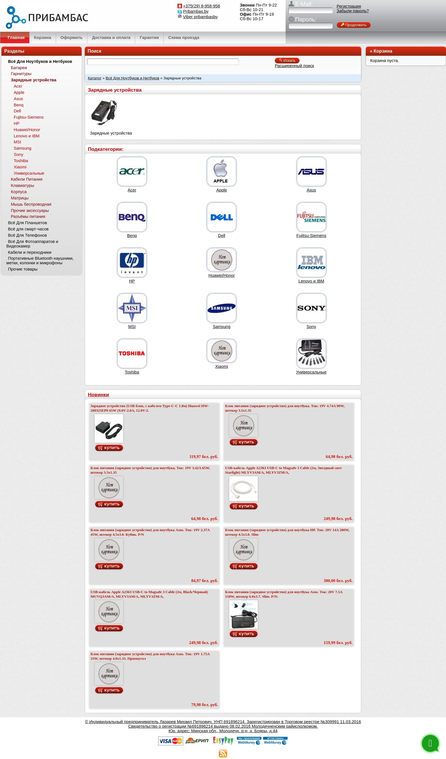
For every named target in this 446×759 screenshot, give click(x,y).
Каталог (95, 78)
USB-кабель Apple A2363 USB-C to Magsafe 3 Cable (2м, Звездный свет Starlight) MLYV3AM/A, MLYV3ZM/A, (283, 470)
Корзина (383, 51)
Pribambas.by (196, 11)
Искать (287, 60)
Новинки (98, 394)
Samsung (221, 326)
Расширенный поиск (294, 65)
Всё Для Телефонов (27, 235)
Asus (311, 190)
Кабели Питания (26, 179)
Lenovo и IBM (311, 281)
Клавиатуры (22, 185)
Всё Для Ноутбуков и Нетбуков (133, 78)
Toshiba (132, 372)
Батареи (19, 67)
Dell (221, 235)
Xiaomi (221, 366)
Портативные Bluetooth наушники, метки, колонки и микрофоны (39, 260)
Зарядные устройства (33, 80)
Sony (311, 326)
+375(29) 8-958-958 (201, 6)
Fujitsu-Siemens (311, 235)
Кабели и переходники (29, 252)
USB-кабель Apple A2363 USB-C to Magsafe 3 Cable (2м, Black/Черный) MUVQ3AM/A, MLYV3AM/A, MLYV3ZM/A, (149, 594)
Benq (132, 235)
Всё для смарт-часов (28, 229)
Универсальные (311, 372)
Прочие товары (23, 269)
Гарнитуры (21, 73)
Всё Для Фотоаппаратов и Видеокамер (32, 243)
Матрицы (19, 198)
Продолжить (354, 25)
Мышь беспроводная (31, 204)
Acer (132, 190)
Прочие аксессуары (30, 210)
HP (132, 281)
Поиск (94, 51)
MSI (132, 326)
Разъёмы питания (28, 216)
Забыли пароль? (353, 11)
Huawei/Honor (221, 275)
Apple (221, 190)
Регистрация (349, 6)
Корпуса (18, 191)
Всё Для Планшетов (27, 222)
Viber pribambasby (200, 17)
